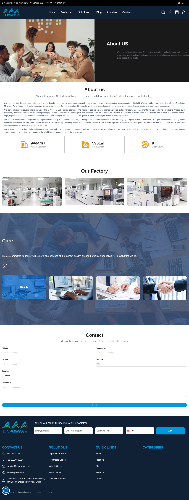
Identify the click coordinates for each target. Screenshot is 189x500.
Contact (99, 479)
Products (100, 460)
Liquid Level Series (58, 453)
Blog (98, 466)
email (5, 359)
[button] (98, 364)
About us (100, 472)
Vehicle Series (55, 466)
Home (98, 453)
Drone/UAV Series (57, 479)
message (7, 382)
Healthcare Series (57, 460)
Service (5, 371)
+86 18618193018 (15, 453)
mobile (100, 359)
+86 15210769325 (15, 460)
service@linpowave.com (18, 466)
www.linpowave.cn (15, 472)
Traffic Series (55, 472)
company (101, 348)
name (5, 348)
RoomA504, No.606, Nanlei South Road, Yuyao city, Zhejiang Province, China (26, 480)
